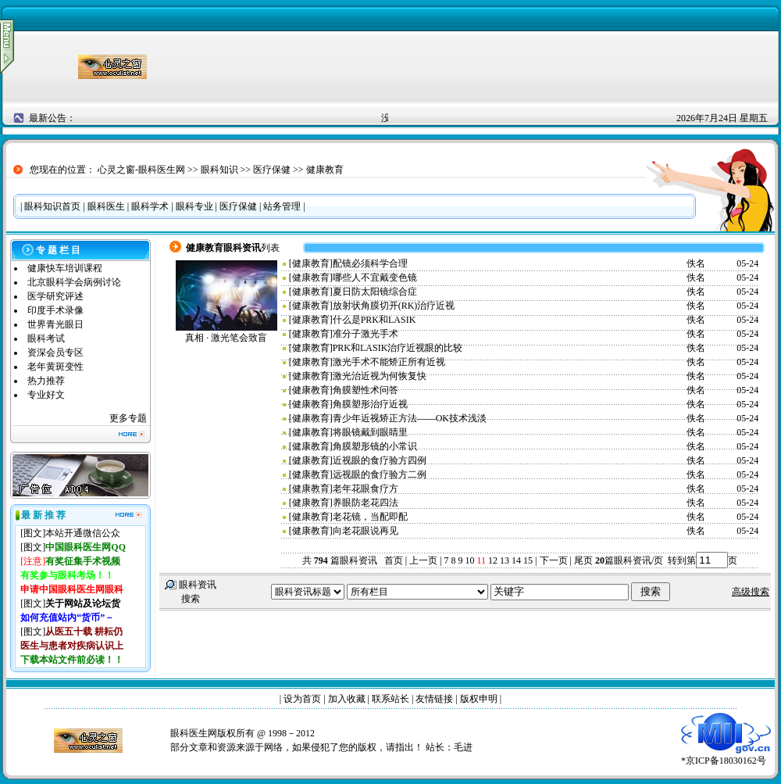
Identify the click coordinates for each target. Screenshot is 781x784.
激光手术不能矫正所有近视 (389, 361)
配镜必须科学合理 (370, 263)
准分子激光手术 (365, 333)
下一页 (554, 560)
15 (528, 560)
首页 (393, 560)
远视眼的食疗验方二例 (379, 474)
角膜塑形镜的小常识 (375, 446)
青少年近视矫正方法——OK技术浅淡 (410, 418)
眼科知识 (219, 169)
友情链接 (434, 698)
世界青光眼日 (55, 324)
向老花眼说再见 (365, 530)
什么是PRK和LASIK (374, 319)
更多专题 (128, 418)
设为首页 (302, 698)
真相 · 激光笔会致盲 (226, 337)
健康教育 (325, 169)
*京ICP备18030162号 (726, 755)
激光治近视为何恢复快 (379, 376)
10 (470, 560)
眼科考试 (46, 338)
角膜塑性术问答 (365, 390)
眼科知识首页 (52, 206)
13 (504, 560)
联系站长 (390, 698)
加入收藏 (347, 698)
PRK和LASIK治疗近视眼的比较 (398, 347)
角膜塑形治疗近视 (370, 404)
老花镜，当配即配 (370, 516)
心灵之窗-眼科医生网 (141, 169)
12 (492, 560)
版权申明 (478, 698)
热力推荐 (46, 380)
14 (516, 560)
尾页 (582, 560)
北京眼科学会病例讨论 (74, 282)
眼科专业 (194, 206)
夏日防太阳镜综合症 (375, 291)
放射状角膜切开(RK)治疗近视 (394, 305)
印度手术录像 (55, 310)
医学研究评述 (55, 296)
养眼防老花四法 (365, 502)
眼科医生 (106, 206)
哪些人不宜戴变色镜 (375, 277)
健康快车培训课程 (64, 268)
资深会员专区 (55, 352)
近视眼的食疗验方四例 (379, 460)
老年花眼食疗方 (365, 488)
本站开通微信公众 (82, 533)
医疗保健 (272, 169)
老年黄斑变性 (55, 366)
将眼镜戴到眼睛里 (370, 432)
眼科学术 (150, 206)
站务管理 (282, 206)
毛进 (463, 747)
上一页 (423, 560)
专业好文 (46, 394)
